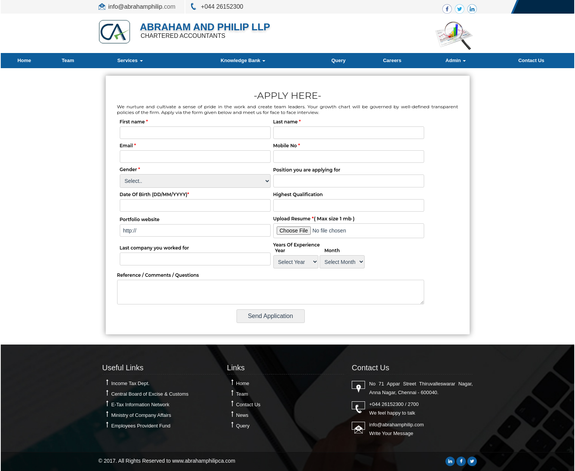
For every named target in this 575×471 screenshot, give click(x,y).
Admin (455, 60)
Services (130, 60)
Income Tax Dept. (130, 383)
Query (338, 60)
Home (24, 60)
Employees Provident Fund (140, 426)
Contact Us (531, 60)
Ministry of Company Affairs (141, 415)
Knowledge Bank (243, 60)
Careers (392, 60)
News (242, 415)
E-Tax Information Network (140, 404)
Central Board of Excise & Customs (149, 394)
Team (68, 60)
